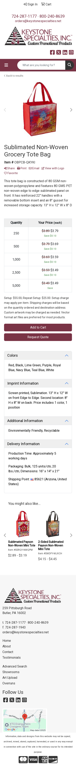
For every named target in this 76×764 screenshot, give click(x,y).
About (6, 646)
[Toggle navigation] (6, 65)
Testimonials (11, 657)
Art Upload (9, 678)
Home (6, 641)
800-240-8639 (52, 16)
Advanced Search (14, 666)
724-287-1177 (24, 16)
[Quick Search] (41, 65)
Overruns (8, 683)
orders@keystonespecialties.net (38, 21)
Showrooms (10, 672)
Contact (7, 652)
